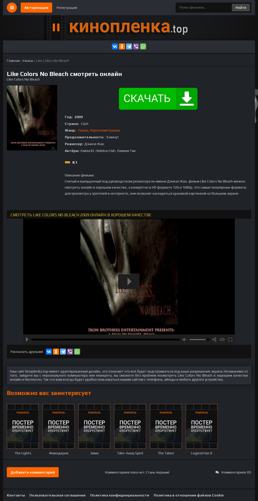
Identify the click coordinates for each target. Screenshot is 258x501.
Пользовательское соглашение (57, 495)
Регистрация (67, 8)
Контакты (16, 495)
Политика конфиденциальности (119, 495)
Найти (241, 8)
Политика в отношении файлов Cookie (189, 495)
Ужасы (83, 130)
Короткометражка (105, 130)
